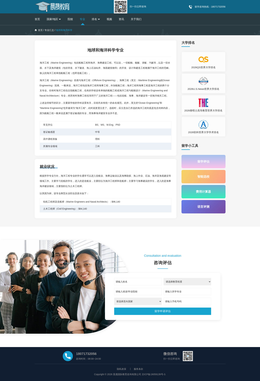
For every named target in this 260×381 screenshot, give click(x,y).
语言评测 (203, 206)
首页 (37, 19)
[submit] (162, 311)
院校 (70, 19)
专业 (82, 19)
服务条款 (138, 369)
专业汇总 (49, 30)
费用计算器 (203, 191)
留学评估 (203, 161)
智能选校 (203, 176)
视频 (109, 19)
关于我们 (136, 19)
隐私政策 (121, 369)
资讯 (121, 19)
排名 (96, 19)
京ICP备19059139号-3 (153, 374)
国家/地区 (54, 19)
